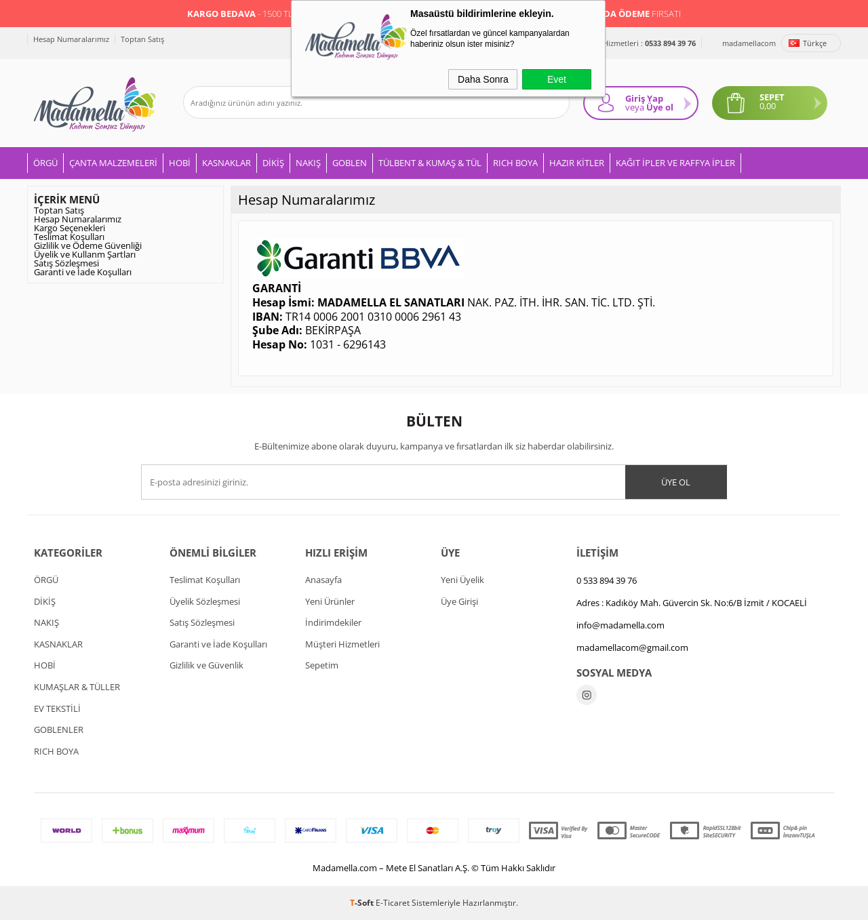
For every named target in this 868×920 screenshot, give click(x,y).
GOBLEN (349, 163)
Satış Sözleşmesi (66, 263)
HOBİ (180, 163)
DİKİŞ (273, 163)
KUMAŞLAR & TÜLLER (77, 687)
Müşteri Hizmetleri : (635, 43)
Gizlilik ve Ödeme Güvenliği (88, 245)
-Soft (363, 902)
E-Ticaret (393, 902)
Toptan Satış (142, 39)
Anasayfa (323, 580)
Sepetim (321, 665)
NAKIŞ (308, 163)
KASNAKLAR (226, 163)
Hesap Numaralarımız (71, 39)
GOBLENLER (58, 729)
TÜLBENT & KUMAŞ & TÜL (429, 163)
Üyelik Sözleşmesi (205, 601)
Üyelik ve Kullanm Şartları (85, 254)
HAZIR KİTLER (576, 163)
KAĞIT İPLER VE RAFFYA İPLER (675, 163)
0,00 (768, 106)
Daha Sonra (483, 79)
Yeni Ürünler (330, 601)
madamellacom (749, 43)
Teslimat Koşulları (69, 237)
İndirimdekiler (333, 622)
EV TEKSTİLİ (57, 708)
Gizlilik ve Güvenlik (206, 665)
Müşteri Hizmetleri (342, 644)
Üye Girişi (459, 601)
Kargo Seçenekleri (69, 228)
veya (634, 107)
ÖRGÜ (45, 163)
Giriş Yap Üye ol (649, 102)
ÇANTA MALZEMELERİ (113, 163)
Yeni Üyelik (462, 580)
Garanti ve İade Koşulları (83, 272)
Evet (556, 79)
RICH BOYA (515, 163)
